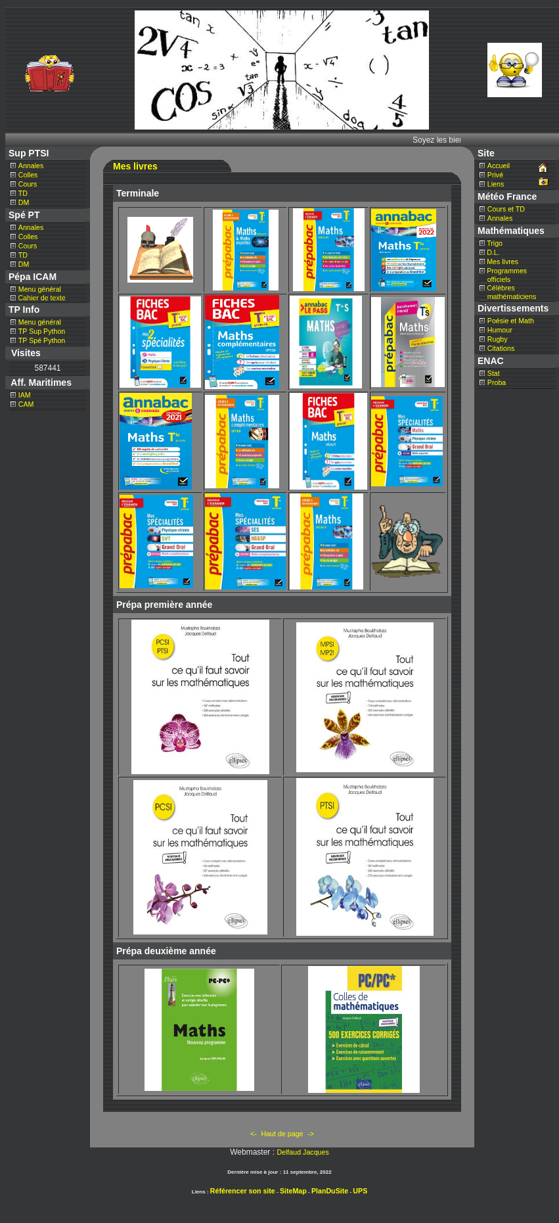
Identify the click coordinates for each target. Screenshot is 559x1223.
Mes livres (502, 261)
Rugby (497, 339)
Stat (493, 373)
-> (310, 1134)
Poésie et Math (510, 321)
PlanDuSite (329, 1191)
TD (23, 193)
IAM (24, 395)
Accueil (498, 166)
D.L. (493, 252)
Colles (28, 175)
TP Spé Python (41, 340)
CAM (26, 404)
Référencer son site (242, 1191)
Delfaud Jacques (302, 1152)
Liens (495, 184)
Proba (496, 382)
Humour (499, 330)
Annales (31, 166)
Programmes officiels (503, 275)
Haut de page (282, 1134)
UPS (360, 1191)
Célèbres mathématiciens (508, 292)
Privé (495, 175)
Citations (500, 348)
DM (24, 202)
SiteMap (293, 1191)
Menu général (39, 289)
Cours (27, 184)
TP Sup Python (41, 331)
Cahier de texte (40, 298)
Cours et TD (506, 209)
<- (253, 1134)
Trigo (495, 243)
